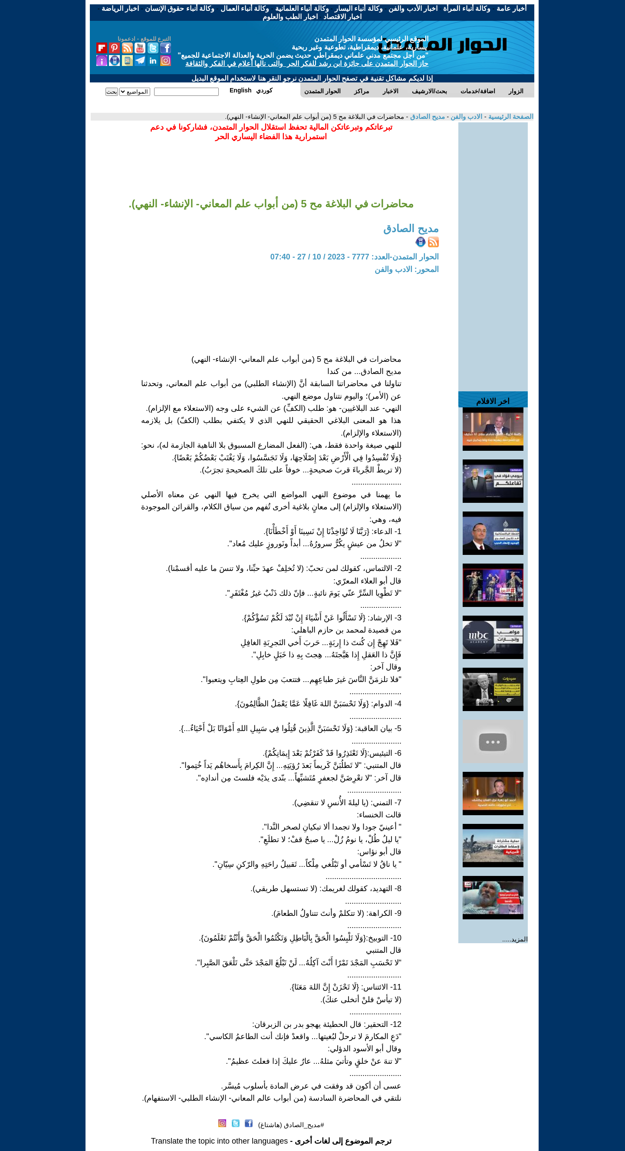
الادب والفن (465, 116)
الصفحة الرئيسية (510, 116)
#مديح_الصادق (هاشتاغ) (291, 1124)
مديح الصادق (426, 116)
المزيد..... (515, 939)
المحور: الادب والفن (407, 269)
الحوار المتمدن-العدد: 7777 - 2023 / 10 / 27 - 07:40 (354, 256)
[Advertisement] (493, 252)
